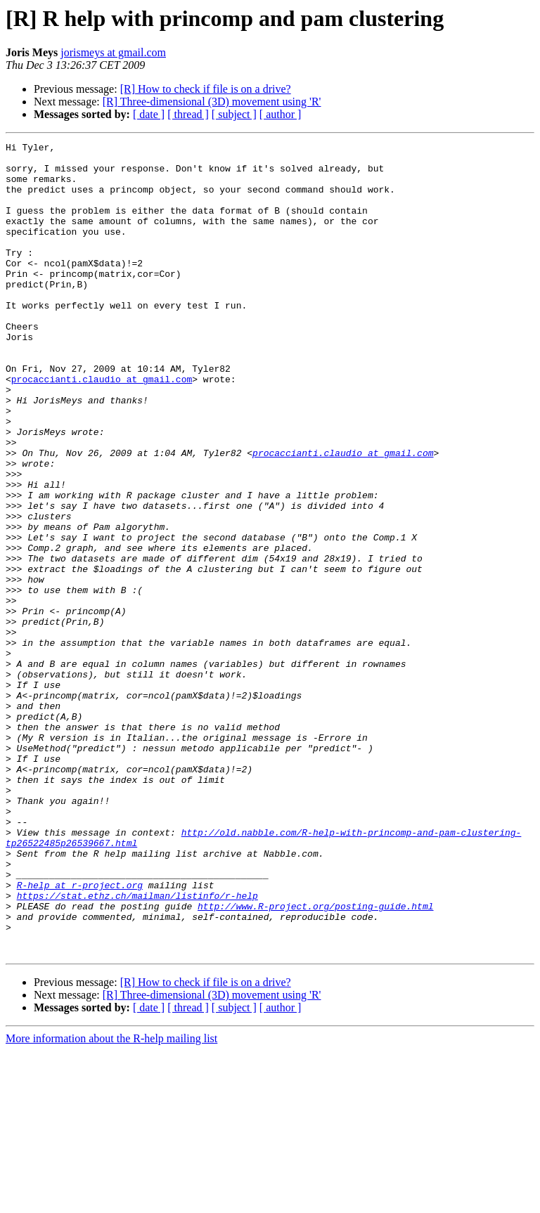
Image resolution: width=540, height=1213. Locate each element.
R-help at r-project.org (80, 1034)
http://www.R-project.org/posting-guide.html (315, 1059)
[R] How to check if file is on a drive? (205, 89)
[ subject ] (234, 114)
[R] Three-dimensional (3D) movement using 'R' (212, 102)
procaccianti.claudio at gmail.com (101, 427)
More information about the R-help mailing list (111, 1201)
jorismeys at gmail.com (113, 52)
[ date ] (149, 114)
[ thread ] (188, 114)
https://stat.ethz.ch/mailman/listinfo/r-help (137, 1047)
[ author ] (280, 114)
